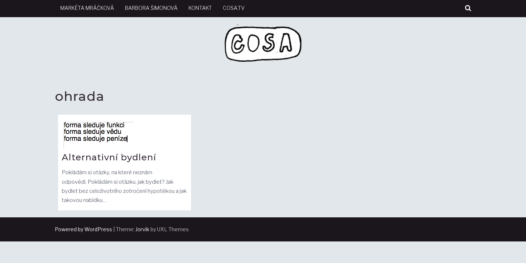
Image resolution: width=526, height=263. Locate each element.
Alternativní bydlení (109, 157)
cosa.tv (234, 8)
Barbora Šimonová (151, 8)
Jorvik (142, 229)
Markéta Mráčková (87, 8)
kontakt (200, 8)
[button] (468, 8)
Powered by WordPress (83, 229)
